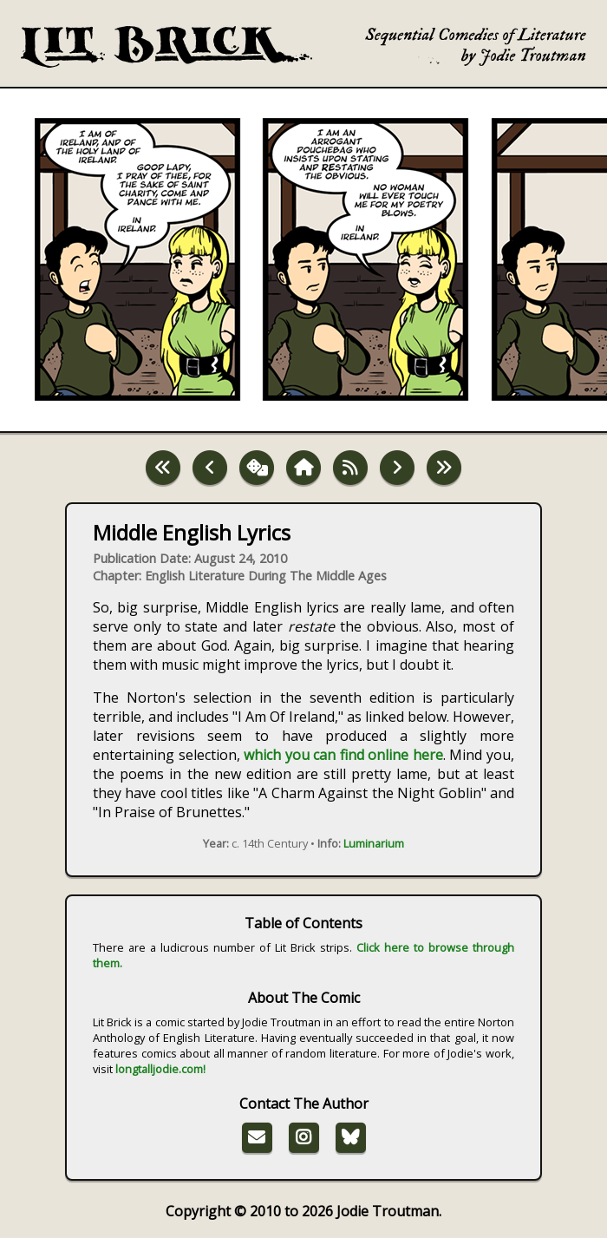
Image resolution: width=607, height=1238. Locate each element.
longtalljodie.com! (160, 1069)
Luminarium (373, 843)
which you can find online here (343, 754)
